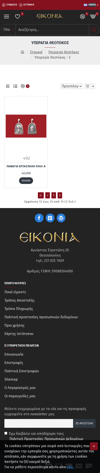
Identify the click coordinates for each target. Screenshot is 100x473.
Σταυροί (36, 52)
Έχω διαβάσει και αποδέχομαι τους (44, 437)
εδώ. (70, 467)
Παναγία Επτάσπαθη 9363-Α (26, 166)
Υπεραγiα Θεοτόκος (63, 52)
